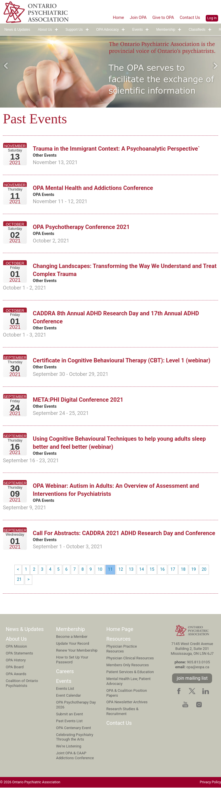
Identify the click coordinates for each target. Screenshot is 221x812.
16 (168, 591)
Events (137, 30)
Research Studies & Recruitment (122, 735)
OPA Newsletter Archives (126, 726)
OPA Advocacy (107, 30)
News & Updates (17, 30)
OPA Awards (16, 697)
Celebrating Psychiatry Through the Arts (74, 760)
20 (212, 591)
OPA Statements (19, 677)
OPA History (16, 684)
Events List (65, 712)
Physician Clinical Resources (130, 682)
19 (201, 591)
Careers (65, 695)
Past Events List (69, 744)
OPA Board (15, 691)
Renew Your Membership (77, 674)
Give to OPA (160, 17)
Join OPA (132, 17)
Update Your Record (72, 667)
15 (157, 591)
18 (190, 591)
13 (135, 591)
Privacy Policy (210, 806)
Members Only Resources (127, 689)
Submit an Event (69, 737)
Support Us (74, 30)
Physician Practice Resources (121, 672)
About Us (45, 30)
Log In (212, 18)
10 (102, 591)
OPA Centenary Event (73, 751)
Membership (165, 30)
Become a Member (71, 660)
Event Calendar (68, 719)
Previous (6, 65)
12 (124, 591)
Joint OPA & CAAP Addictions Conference (75, 779)
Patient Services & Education (130, 695)
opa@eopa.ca (197, 690)
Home (111, 17)
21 (19, 602)
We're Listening (68, 770)
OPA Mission (16, 670)
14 (146, 591)
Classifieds (197, 30)
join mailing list (192, 701)
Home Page (119, 653)
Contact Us (189, 17)
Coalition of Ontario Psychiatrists (22, 706)
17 (179, 591)
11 (113, 591)
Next (215, 65)
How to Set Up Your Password (72, 683)
